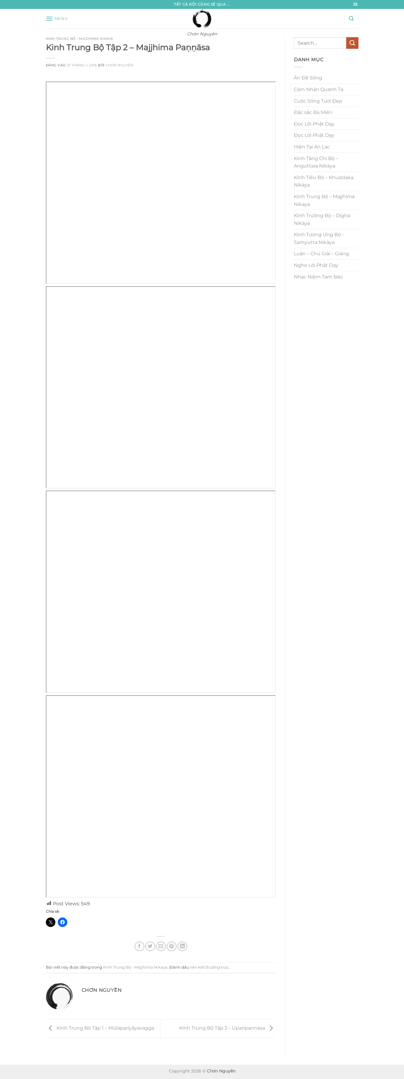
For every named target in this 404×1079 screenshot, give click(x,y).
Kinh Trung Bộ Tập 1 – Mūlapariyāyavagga (100, 1028)
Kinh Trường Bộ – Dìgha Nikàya (322, 219)
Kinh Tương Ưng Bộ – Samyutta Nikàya (319, 238)
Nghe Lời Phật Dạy (316, 265)
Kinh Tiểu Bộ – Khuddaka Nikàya (323, 181)
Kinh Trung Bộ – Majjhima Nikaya (324, 200)
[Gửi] (352, 43)
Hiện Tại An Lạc (312, 147)
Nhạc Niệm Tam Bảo (318, 277)
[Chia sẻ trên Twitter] (150, 946)
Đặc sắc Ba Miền (313, 112)
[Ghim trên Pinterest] (172, 946)
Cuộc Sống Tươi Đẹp (318, 101)
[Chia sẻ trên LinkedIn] (182, 946)
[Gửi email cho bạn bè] (161, 946)
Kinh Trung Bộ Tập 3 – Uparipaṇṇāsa (227, 1028)
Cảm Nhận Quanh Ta (318, 89)
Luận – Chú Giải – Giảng (321, 253)
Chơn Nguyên (119, 65)
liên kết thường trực (209, 967)
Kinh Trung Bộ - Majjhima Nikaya (79, 39)
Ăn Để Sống (308, 78)
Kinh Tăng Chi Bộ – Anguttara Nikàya (316, 162)
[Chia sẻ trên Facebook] (139, 946)
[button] (57, 18)
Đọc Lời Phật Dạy (314, 124)
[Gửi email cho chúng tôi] (355, 4)
